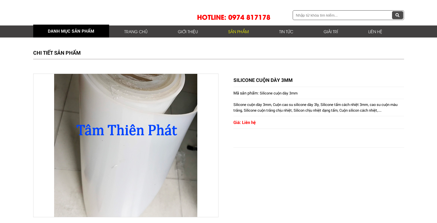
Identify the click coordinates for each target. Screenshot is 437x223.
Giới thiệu (188, 31)
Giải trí (331, 31)
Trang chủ (135, 31)
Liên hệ (375, 31)
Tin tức (286, 31)
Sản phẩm (238, 31)
